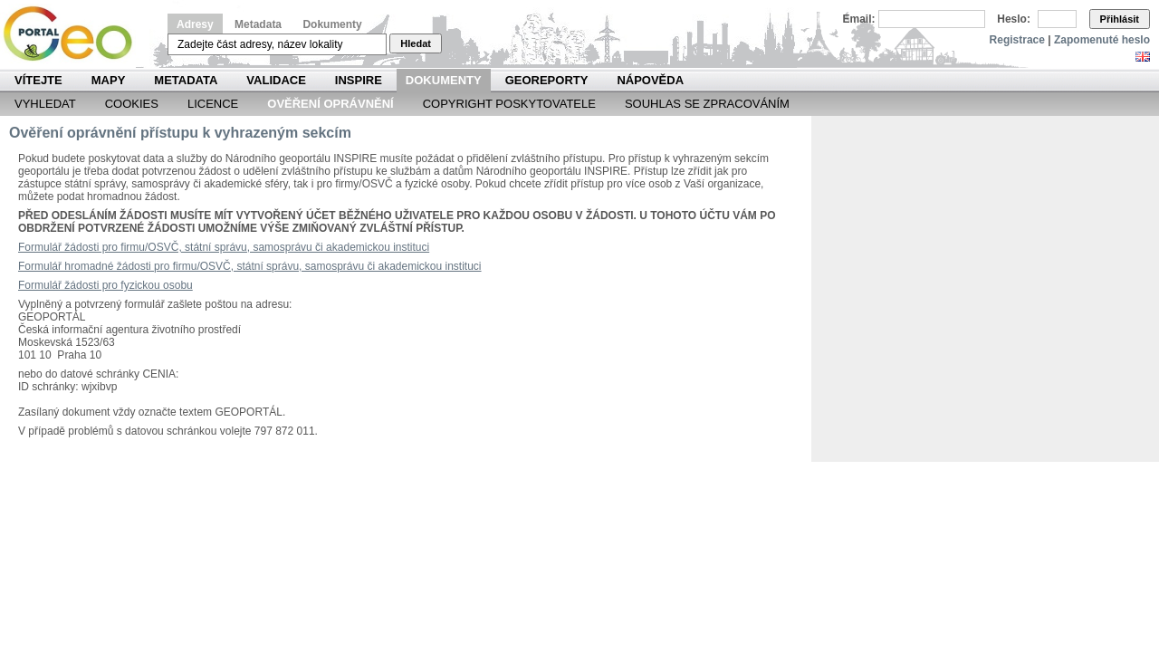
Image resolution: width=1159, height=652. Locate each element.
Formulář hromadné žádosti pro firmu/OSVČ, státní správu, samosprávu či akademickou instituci (250, 266)
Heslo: (1013, 19)
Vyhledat (45, 103)
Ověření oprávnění (330, 103)
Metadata (258, 24)
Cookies (131, 103)
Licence (212, 103)
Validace (275, 80)
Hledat (415, 43)
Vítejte (38, 80)
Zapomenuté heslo (1102, 40)
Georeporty (547, 80)
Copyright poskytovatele (509, 103)
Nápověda (650, 80)
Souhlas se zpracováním (707, 103)
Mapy (108, 80)
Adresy (195, 24)
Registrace (1017, 40)
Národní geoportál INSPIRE (74, 34)
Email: (859, 19)
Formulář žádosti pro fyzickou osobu (105, 285)
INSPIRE (358, 80)
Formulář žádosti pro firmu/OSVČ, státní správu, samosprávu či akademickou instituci (223, 247)
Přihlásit (1119, 19)
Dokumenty (331, 24)
